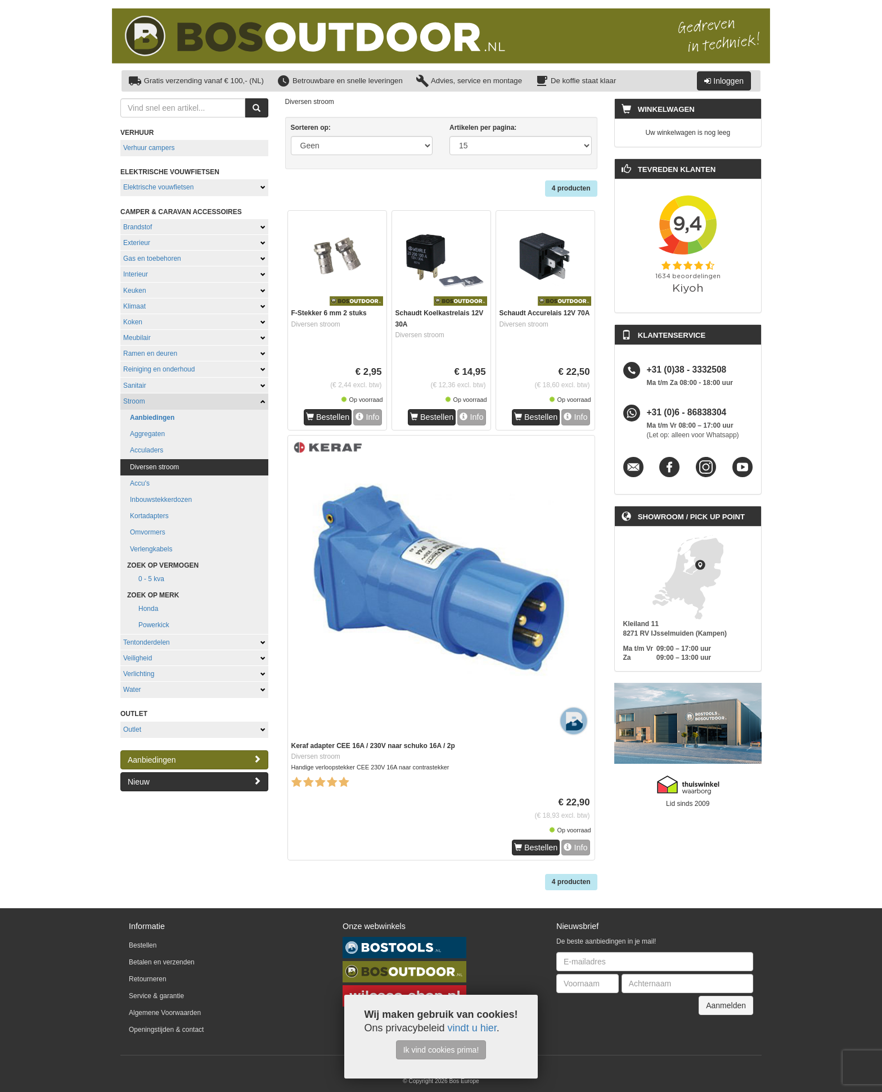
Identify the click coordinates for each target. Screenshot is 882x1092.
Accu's (140, 483)
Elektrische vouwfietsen (158, 187)
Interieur (135, 274)
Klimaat (134, 306)
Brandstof (137, 227)
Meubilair (137, 338)
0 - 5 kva (151, 579)
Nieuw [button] (194, 781)
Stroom (134, 401)
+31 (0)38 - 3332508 (687, 370)
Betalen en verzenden (162, 962)
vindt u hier (472, 1028)
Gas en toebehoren (152, 258)
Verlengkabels (151, 549)
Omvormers (147, 532)
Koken (132, 322)
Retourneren (147, 979)
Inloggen (724, 80)
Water (132, 690)
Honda (148, 609)
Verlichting (138, 674)
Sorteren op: (311, 128)
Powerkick (153, 625)
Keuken (134, 290)
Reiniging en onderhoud (159, 369)
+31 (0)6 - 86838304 (687, 413)
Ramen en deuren (150, 353)
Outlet (132, 729)
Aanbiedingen (152, 418)
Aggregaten (147, 434)
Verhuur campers (148, 148)
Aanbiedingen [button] (194, 759)
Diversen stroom (154, 467)
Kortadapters (149, 516)
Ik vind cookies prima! (441, 1049)
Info (367, 417)
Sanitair (134, 385)
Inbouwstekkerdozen (161, 500)
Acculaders (146, 450)
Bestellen (327, 417)
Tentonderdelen (146, 642)
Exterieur (136, 243)
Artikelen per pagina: (482, 128)
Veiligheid (137, 658)
